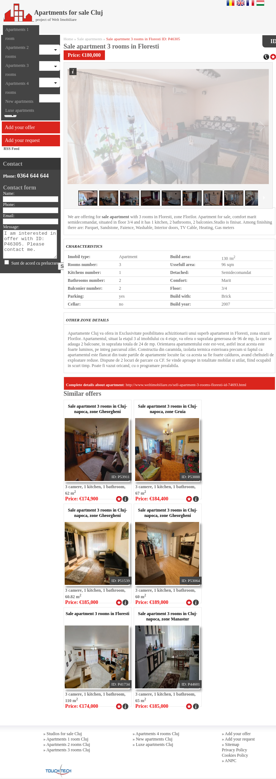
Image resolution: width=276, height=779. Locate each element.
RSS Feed (11, 148)
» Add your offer (236, 733)
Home (68, 39)
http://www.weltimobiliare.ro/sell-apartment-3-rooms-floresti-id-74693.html (186, 384)
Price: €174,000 (81, 706)
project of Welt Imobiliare (56, 19)
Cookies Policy (235, 755)
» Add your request (238, 739)
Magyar (260, 3)
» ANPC (229, 760)
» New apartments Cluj (152, 739)
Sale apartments (89, 39)
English (240, 3)
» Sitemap (230, 744)
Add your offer (20, 127)
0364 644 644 (33, 176)
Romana (230, 3)
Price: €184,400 (152, 498)
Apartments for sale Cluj (53, 12)
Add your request (22, 140)
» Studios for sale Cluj (62, 733)
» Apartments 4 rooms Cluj (156, 733)
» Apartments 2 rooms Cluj (66, 744)
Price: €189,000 (152, 602)
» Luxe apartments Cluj (153, 744)
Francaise (250, 3)
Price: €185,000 (81, 602)
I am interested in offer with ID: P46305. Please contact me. (30, 244)
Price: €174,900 (81, 498)
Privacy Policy (234, 749)
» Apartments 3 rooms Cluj (66, 749)
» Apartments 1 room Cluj (65, 739)
